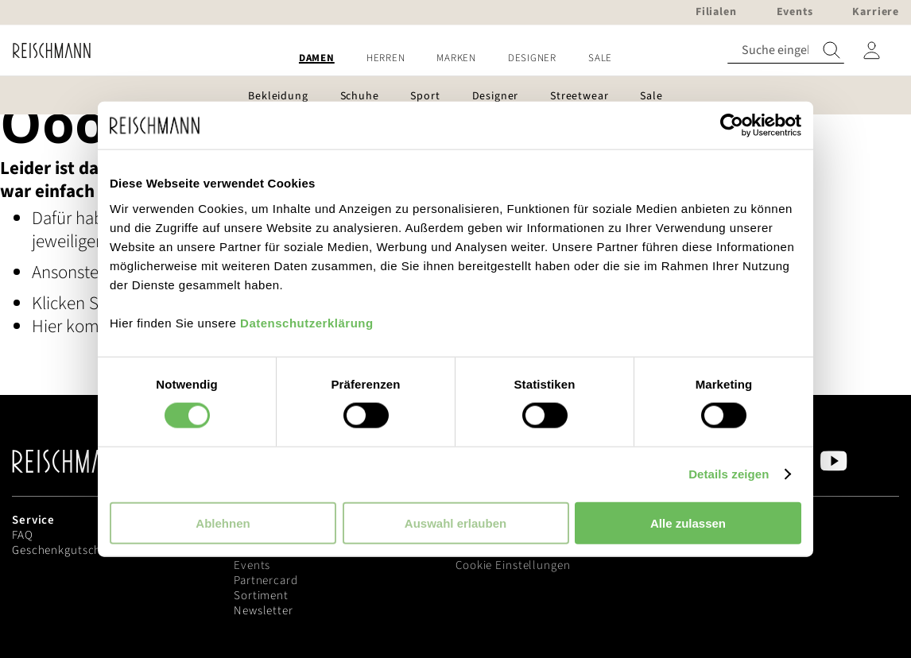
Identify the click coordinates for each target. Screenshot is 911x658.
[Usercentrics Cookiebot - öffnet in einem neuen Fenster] (731, 125)
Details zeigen (728, 474)
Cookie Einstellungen (513, 565)
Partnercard (266, 580)
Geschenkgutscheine (68, 550)
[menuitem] (317, 58)
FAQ (22, 535)
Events (252, 565)
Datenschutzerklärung (307, 322)
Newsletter (263, 610)
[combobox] (785, 50)
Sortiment (261, 595)
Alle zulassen (688, 522)
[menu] (455, 58)
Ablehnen (223, 522)
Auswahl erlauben (455, 522)
